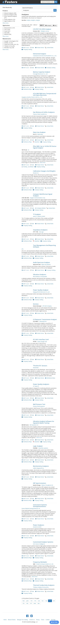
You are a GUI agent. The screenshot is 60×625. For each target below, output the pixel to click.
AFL (23, 249)
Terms (42, 619)
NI (28, 150)
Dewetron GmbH (37, 527)
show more (42, 162)
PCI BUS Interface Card (41, 339)
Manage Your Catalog (22, 619)
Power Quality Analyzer (40, 290)
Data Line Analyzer (39, 132)
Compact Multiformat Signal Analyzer (42, 195)
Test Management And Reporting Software (44, 246)
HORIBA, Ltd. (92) (8, 43)
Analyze (28, 20)
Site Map (53, 619)
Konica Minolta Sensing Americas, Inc (31, 508)
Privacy (38, 619)
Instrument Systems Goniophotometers (40, 505)
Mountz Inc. (36, 173)
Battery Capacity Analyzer (41, 72)
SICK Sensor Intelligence (39, 544)
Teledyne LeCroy (45, 31)
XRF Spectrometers (39, 483)
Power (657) (6, 31)
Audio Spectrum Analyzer (41, 262)
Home (5, 619)
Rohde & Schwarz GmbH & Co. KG (44, 564)
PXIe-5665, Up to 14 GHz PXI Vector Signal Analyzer (44, 147)
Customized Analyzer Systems (43, 542)
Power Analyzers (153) (9, 19)
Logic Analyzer (38, 446)
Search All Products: (27, 7)
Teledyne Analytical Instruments (41, 587)
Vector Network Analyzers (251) (10, 16)
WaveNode (36, 367)
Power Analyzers (38, 525)
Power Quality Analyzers (41, 384)
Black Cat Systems (46, 264)
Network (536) (7, 34)
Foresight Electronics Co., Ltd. (40, 74)
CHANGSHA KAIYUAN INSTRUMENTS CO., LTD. (45, 55)
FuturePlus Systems (43, 448)
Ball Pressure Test (39, 404)
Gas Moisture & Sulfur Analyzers (44, 112)
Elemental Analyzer (39, 54)
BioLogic (41, 232)
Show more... (6, 23)
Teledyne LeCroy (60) (9, 46)
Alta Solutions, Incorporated (40, 276)
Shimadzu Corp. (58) (8, 47)
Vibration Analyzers (39, 274)
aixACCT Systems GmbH (39, 216)
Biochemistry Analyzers (41, 466)
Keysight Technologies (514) (10, 41)
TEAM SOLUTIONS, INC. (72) (10, 44)
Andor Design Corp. (42, 341)
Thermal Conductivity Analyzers (43, 585)
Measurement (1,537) (9, 28)
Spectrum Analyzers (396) (10, 14)
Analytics (33, 20)
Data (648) (6, 32)
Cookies (48, 619)
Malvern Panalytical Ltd (47, 485)
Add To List (26, 47)
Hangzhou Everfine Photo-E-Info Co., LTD (32, 97)
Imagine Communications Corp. (37, 198)
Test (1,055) (6, 29)
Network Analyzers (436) (9, 13)
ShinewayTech (42, 321)
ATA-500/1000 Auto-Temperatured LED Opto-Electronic (44, 94)
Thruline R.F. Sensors (40, 366)
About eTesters (12, 619)
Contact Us (32, 619)
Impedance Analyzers (40, 230)
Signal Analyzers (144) (9, 21)
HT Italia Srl (36, 386)
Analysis (38, 20)
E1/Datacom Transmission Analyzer (45, 319)
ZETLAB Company (46, 306)
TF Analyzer (37, 214)
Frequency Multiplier (40, 562)
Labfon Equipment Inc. (38, 468)
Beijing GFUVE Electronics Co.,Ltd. (41, 292)
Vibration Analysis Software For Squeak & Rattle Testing (43, 422)
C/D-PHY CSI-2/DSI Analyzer (42, 29)
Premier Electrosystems (39, 406)
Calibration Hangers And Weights (44, 171)
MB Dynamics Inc (34, 425)
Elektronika (40, 134)
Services (36, 304)
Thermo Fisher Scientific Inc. (40, 114)
